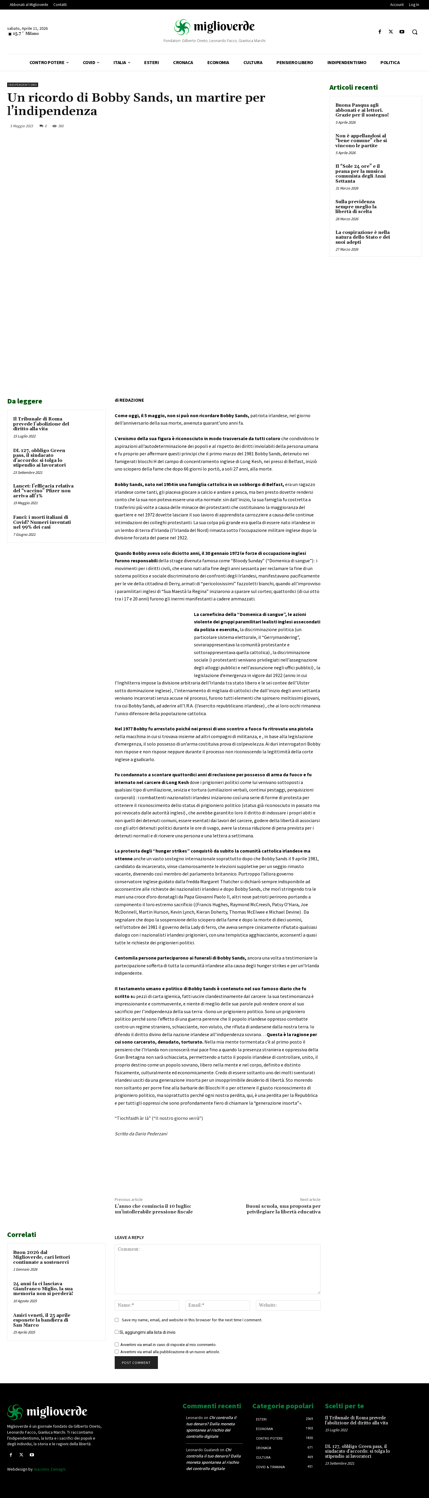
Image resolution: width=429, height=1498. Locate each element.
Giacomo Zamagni (50, 1469)
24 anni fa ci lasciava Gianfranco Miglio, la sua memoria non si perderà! (43, 1289)
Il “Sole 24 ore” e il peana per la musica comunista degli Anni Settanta (360, 174)
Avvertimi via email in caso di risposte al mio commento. (168, 1344)
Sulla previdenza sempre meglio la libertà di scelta (356, 207)
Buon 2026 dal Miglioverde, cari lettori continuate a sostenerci (41, 1257)
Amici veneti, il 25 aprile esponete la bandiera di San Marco (41, 1320)
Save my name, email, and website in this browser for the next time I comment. (192, 1319)
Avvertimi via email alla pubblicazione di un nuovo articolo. (170, 1352)
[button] (415, 32)
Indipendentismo (22, 85)
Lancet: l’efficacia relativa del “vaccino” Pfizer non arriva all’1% (43, 491)
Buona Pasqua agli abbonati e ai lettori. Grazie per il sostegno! (362, 110)
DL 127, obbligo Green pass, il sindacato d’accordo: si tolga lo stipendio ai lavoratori (39, 458)
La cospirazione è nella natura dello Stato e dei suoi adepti (362, 237)
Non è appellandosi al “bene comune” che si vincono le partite (361, 141)
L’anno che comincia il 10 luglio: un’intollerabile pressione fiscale (154, 1209)
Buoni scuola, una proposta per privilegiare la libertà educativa (283, 1209)
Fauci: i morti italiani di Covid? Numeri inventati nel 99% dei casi (42, 522)
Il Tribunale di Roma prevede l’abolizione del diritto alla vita (41, 424)
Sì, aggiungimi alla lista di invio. (145, 1332)
